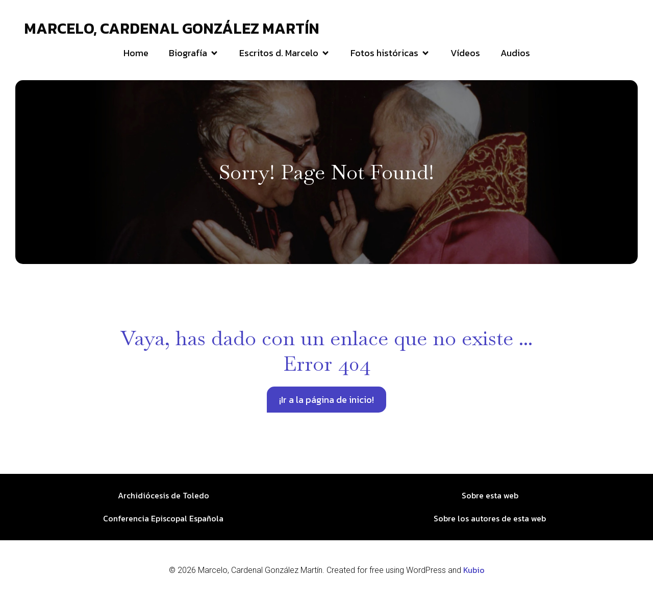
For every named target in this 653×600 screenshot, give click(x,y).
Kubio (474, 570)
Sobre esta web (490, 495)
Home (135, 53)
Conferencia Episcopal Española (163, 518)
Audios (515, 53)
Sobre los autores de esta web (490, 518)
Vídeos (465, 53)
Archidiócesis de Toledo (163, 495)
